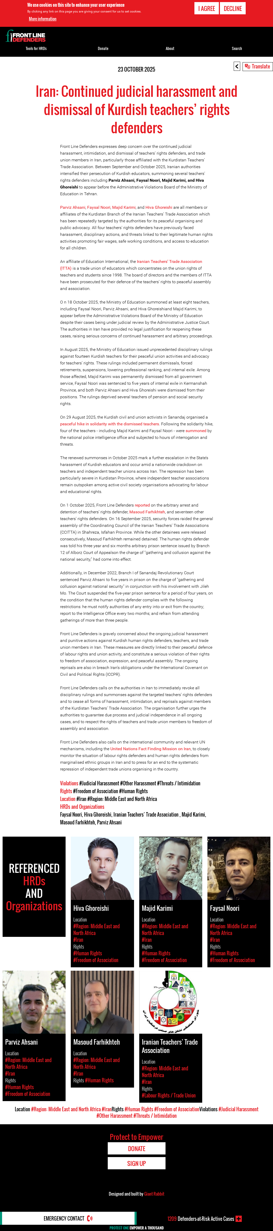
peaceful (68, 423)
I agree (206, 8)
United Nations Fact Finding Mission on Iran (150, 748)
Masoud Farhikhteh (147, 511)
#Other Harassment (138, 783)
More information (42, 19)
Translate (261, 66)
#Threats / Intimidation (178, 783)
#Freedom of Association (95, 791)
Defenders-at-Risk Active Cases (201, 1218)
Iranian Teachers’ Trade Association (146, 814)
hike (81, 423)
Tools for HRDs (36, 48)
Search (237, 48)
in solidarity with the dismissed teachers (122, 423)
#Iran (81, 799)
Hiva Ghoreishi (158, 207)
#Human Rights (133, 791)
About (170, 48)
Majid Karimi (124, 207)
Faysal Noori (98, 207)
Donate (103, 48)
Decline (233, 8)
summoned (196, 430)
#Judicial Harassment (99, 783)
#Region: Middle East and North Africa (122, 799)
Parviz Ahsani (72, 207)
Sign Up (136, 1163)
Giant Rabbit (154, 1194)
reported (142, 505)
